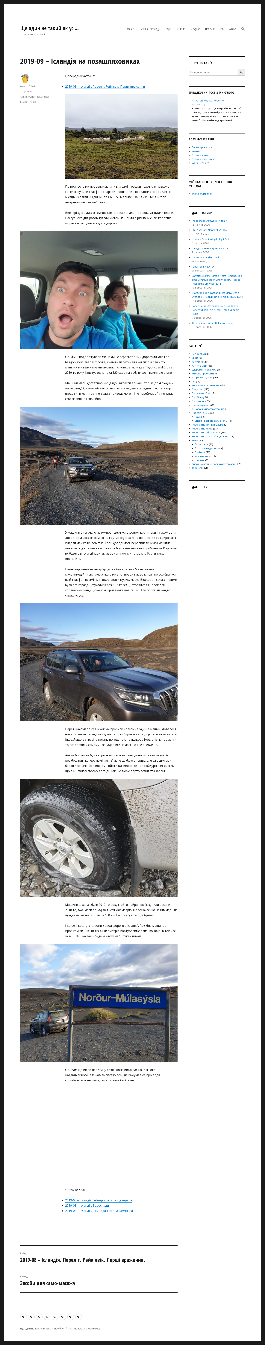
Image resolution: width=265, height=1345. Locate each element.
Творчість (198, 468)
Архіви (232, 29)
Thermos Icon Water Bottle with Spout (213, 323)
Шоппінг (200, 460)
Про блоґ (210, 29)
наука (198, 416)
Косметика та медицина (206, 385)
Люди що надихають (207, 448)
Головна (130, 29)
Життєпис (24, 96)
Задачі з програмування (209, 409)
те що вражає (203, 456)
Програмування (201, 405)
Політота (200, 452)
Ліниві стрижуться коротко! (208, 100)
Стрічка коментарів (203, 159)
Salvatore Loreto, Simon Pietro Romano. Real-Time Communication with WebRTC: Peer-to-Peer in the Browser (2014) (217, 279)
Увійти (196, 151)
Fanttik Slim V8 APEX (203, 266)
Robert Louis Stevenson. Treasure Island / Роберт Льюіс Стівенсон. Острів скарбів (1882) (216, 309)
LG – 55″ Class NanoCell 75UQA (209, 230)
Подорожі (32, 96)
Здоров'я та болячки (204, 369)
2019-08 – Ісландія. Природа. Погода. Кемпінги (99, 1211)
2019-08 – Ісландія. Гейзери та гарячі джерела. (98, 1200)
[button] (243, 29)
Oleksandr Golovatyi (28, 86)
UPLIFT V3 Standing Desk (205, 257)
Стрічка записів (201, 155)
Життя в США (199, 365)
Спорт (167, 29)
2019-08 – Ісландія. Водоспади (87, 1205)
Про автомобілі (43, 96)
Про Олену (198, 397)
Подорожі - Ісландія (28, 102)
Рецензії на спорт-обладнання (210, 436)
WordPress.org (200, 163)
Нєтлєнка (180, 29)
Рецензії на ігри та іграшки (208, 424)
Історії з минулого (202, 377)
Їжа (194, 381)
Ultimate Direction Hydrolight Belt (210, 239)
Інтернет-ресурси (202, 373)
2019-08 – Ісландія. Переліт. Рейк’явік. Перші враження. (105, 86)
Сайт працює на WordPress (84, 1328)
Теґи (222, 29)
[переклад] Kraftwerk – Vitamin (210, 220)
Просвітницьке (201, 413)
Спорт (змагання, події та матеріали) (213, 464)
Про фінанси (199, 401)
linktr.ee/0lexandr (202, 193)
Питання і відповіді (149, 29)
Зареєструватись (202, 147)
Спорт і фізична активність (211, 420)
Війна (195, 357)
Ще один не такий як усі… (49, 28)
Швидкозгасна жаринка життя (210, 248)
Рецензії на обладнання (206, 432)
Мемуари (195, 29)
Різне (195, 440)
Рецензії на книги (202, 428)
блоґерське (201, 444)
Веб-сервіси (199, 354)
